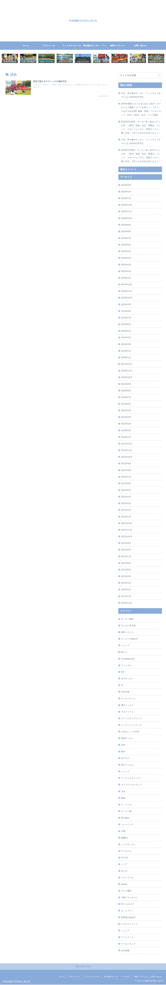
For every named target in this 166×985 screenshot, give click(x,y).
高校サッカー (127, 738)
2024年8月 (126, 311)
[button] (159, 75)
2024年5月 (126, 331)
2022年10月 (126, 457)
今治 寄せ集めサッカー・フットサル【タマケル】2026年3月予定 (141, 141)
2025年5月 (126, 251)
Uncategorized (128, 659)
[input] (140, 75)
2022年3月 (126, 503)
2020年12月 (126, 603)
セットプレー (127, 911)
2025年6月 (126, 245)
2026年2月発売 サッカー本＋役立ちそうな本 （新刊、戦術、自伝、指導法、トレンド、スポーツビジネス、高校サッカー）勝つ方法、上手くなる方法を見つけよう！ (141, 156)
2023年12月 (126, 364)
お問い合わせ (156, 977)
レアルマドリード (129, 924)
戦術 (123, 798)
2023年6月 (126, 404)
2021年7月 (126, 556)
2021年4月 (126, 576)
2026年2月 (126, 192)
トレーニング (127, 824)
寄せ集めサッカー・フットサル (117, 977)
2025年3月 (126, 265)
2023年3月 (126, 424)
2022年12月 (126, 444)
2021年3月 (126, 583)
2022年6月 (126, 483)
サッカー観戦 (127, 619)
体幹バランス (127, 632)
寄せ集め (125, 818)
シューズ (125, 771)
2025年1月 (126, 278)
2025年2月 (126, 271)
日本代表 (125, 692)
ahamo (124, 884)
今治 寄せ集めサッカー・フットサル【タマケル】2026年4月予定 (141, 95)
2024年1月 (126, 357)
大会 (123, 791)
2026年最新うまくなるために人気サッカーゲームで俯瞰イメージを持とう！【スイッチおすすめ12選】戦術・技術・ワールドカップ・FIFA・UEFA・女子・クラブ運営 (141, 109)
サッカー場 (126, 811)
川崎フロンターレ (129, 897)
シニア (124, 864)
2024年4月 (126, 337)
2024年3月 (126, 344)
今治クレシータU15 (130, 732)
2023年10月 (126, 377)
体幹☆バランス (140, 977)
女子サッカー (127, 678)
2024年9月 (126, 304)
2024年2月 (126, 351)
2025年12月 (126, 205)
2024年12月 (126, 284)
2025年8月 (126, 231)
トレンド (125, 645)
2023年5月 (126, 410)
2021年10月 (126, 536)
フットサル (126, 665)
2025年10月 (126, 218)
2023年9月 (126, 384)
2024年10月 (126, 298)
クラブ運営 (126, 891)
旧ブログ (125, 758)
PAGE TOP (83, 967)
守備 (123, 831)
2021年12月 (126, 523)
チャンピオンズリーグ (131, 718)
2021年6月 (126, 563)
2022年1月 (126, 517)
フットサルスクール (91, 977)
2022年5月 (126, 490)
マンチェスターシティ (131, 778)
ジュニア (125, 931)
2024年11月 (126, 291)
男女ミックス (127, 705)
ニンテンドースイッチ (131, 725)
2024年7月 (126, 318)
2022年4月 (126, 497)
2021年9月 (126, 543)
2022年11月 (126, 450)
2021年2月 (126, 589)
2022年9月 (126, 463)
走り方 (124, 871)
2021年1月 (126, 596)
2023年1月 (126, 437)
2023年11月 (126, 371)
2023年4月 (126, 417)
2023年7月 (126, 397)
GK (122, 672)
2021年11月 (126, 530)
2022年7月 (126, 477)
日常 (123, 745)
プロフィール (127, 712)
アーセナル (126, 851)
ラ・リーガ (126, 805)
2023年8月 (126, 391)
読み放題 (125, 950)
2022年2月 (126, 510)
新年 (123, 751)
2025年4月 (126, 258)
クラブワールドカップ (131, 785)
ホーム (62, 977)
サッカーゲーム (128, 698)
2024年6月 (126, 324)
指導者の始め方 (128, 917)
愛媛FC (124, 838)
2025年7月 (126, 238)
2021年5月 (126, 570)
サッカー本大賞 (128, 625)
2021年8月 (126, 550)
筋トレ (124, 652)
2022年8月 (126, 470)
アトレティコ (127, 937)
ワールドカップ (128, 944)
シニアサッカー (128, 844)
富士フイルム (127, 765)
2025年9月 (126, 225)
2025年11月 (126, 211)
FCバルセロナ (127, 904)
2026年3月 (126, 185)
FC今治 (124, 858)
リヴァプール (127, 877)
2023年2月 (126, 430)
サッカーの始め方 (129, 639)
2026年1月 (126, 198)
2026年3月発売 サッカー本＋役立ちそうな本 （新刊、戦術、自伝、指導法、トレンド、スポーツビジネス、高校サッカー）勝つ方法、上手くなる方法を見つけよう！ (141, 127)
